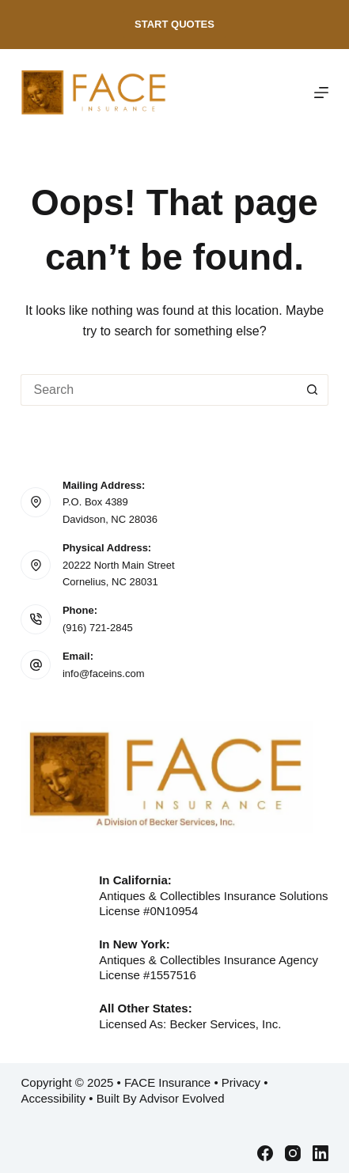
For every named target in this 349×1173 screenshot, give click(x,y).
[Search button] (312, 390)
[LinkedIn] (320, 1153)
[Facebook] (265, 1153)
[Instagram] (293, 1153)
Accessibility (53, 1098)
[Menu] (321, 92)
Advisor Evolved (182, 1098)
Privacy (241, 1082)
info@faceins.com (104, 673)
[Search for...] (158, 390)
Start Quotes (174, 24)
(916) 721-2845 (98, 628)
